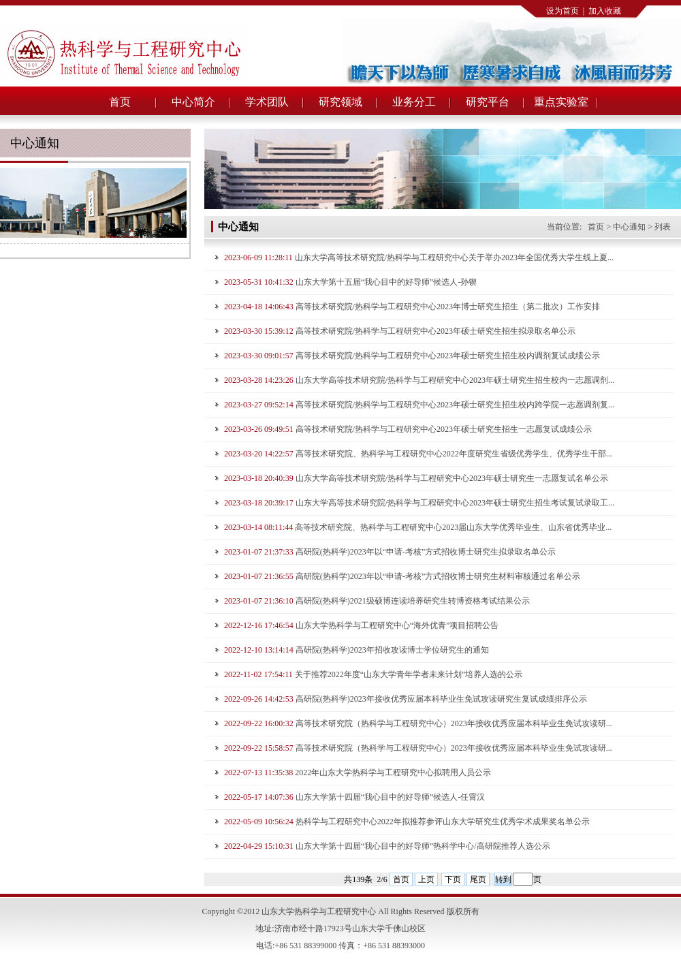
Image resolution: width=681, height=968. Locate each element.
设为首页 (562, 11)
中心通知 (629, 227)
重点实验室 (561, 102)
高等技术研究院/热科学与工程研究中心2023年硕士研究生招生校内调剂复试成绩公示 (448, 355)
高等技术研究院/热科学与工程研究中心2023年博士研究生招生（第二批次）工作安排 (448, 306)
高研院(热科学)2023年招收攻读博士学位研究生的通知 (392, 650)
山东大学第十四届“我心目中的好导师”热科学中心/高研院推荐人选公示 (423, 846)
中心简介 (193, 102)
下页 (453, 879)
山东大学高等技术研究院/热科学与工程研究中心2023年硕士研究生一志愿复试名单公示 (452, 478)
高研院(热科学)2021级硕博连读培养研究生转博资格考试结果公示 (413, 601)
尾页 (478, 879)
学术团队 (267, 102)
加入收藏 (604, 11)
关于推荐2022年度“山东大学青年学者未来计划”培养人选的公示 (409, 674)
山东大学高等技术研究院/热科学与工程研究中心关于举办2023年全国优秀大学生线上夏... (454, 257)
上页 (426, 879)
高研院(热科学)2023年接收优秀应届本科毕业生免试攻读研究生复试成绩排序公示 (441, 699)
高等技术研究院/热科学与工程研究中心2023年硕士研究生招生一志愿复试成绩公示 (444, 429)
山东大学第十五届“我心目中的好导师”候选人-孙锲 (386, 282)
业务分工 (414, 102)
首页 (120, 102)
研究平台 (487, 102)
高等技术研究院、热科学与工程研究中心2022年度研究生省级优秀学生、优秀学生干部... (454, 453)
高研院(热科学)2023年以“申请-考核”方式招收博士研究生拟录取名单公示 (426, 552)
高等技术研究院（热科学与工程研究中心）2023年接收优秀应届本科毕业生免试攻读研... (454, 723)
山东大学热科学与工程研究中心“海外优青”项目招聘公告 (397, 625)
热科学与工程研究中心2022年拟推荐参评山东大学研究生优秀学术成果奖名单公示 (443, 821)
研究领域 (340, 102)
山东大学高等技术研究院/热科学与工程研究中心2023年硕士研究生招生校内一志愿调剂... (455, 380)
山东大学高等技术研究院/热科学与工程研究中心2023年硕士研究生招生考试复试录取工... (455, 503)
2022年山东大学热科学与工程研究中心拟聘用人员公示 (393, 772)
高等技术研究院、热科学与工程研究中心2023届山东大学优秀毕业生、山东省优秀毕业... (453, 527)
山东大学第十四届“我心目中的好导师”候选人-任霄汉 (391, 797)
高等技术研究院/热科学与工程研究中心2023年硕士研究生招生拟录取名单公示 (435, 331)
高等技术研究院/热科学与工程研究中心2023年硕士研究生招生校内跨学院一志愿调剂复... (455, 404)
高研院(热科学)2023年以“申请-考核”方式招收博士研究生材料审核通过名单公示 (438, 576)
